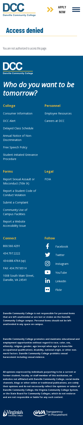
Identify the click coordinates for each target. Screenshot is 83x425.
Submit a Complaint (15, 202)
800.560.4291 (11, 246)
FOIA (48, 179)
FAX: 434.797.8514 (14, 268)
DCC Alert (9, 121)
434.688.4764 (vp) (14, 261)
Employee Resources (58, 113)
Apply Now (62, 9)
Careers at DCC (54, 121)
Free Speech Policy (15, 147)
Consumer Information (17, 113)
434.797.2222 (11, 253)
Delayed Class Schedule (18, 128)
